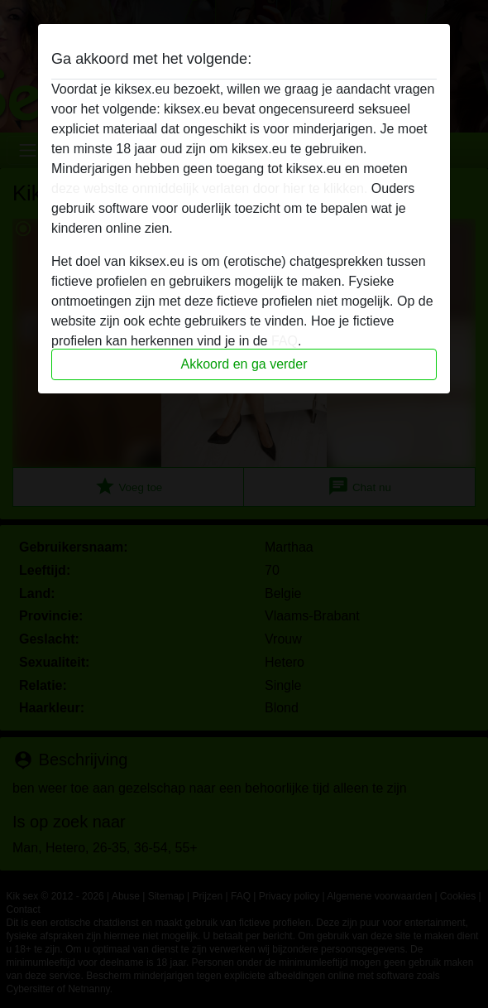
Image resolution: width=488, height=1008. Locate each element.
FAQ (284, 341)
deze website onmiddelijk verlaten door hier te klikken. (209, 188)
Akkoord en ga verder (244, 364)
